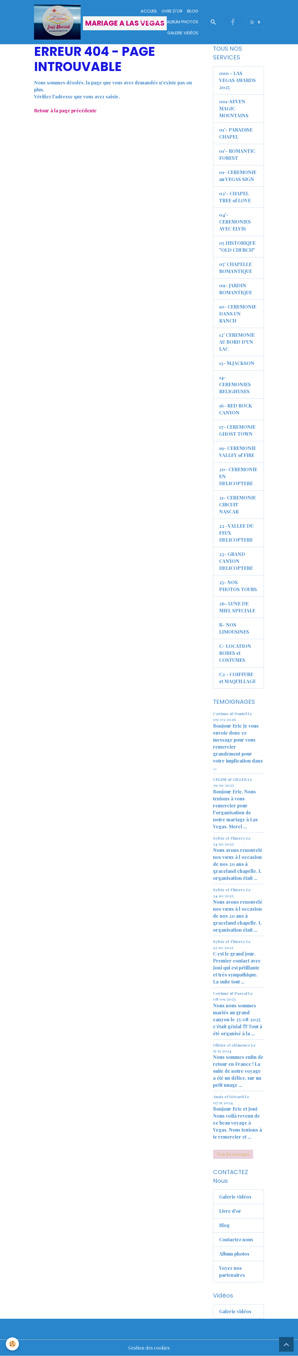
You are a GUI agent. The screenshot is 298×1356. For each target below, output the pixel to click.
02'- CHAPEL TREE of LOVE (235, 196)
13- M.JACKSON (236, 363)
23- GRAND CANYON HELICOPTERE (236, 561)
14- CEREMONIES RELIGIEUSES (235, 384)
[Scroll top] (286, 1344)
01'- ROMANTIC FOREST (237, 154)
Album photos (234, 1254)
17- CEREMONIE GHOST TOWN (237, 430)
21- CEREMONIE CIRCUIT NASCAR (237, 504)
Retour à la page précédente (65, 110)
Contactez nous (236, 1239)
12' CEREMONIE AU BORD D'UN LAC (237, 342)
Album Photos (182, 22)
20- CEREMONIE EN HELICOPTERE (238, 476)
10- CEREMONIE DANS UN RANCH (237, 314)
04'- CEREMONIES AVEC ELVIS (235, 222)
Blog (192, 11)
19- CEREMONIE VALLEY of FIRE (237, 451)
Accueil (149, 11)
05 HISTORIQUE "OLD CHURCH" (237, 246)
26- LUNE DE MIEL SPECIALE (237, 607)
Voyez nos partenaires (232, 1271)
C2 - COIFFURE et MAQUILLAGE (237, 677)
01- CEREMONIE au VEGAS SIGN (237, 175)
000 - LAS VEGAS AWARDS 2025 (237, 80)
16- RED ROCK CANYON (235, 409)
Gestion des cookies (149, 1348)
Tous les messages (233, 1154)
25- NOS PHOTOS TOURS (238, 585)
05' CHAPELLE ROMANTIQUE (235, 267)
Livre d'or (172, 11)
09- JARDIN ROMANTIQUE (235, 288)
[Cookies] (12, 1343)
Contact (151, 22)
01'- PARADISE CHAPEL (236, 133)
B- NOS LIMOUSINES (234, 628)
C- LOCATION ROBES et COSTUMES (235, 653)
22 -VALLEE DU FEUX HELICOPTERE (236, 533)
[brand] (77, 22)
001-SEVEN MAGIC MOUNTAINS (234, 108)
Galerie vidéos (182, 33)
